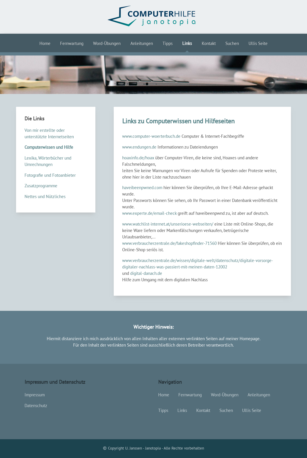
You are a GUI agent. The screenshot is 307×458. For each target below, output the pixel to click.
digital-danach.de (146, 273)
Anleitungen (141, 43)
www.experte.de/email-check (149, 213)
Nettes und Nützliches (45, 196)
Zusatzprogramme (41, 185)
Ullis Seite (258, 43)
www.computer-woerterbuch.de (151, 136)
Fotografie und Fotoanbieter (50, 175)
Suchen (232, 43)
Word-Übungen (107, 43)
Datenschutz (36, 405)
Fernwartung (71, 43)
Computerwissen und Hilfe (49, 147)
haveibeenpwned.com (142, 187)
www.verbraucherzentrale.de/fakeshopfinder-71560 (169, 243)
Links (187, 43)
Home (44, 43)
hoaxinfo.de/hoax (138, 157)
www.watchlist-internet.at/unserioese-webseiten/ (167, 224)
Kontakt (209, 43)
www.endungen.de (139, 147)
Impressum (35, 394)
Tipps (168, 43)
